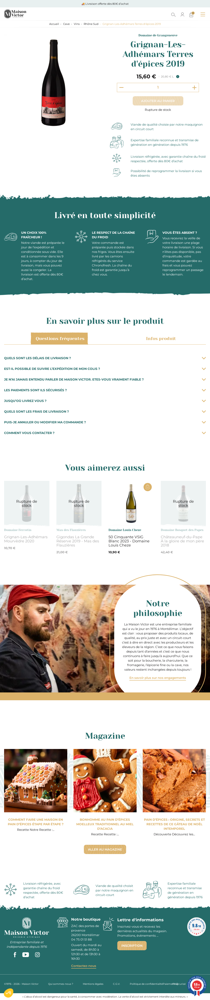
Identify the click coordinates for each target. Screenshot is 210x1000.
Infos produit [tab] (160, 338)
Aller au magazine (105, 849)
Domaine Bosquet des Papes (182, 530)
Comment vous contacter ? (105, 433)
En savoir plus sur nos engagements (157, 677)
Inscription (132, 946)
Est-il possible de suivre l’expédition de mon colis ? (105, 369)
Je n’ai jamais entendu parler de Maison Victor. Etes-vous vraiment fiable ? (105, 379)
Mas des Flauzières (71, 530)
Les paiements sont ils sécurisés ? (105, 390)
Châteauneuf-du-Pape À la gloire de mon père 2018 (182, 541)
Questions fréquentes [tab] (59, 338)
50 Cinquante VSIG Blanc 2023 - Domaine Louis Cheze (129, 541)
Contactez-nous (83, 966)
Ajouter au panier (158, 101)
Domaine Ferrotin (17, 530)
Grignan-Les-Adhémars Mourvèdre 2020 (26, 539)
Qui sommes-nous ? (60, 983)
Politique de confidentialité (146, 983)
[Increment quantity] (194, 87)
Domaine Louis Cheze (124, 530)
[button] (9, 993)
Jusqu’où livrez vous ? (105, 401)
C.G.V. (116, 983)
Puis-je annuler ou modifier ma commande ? (105, 422)
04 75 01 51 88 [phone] (81, 939)
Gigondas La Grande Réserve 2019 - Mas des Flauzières (77, 541)
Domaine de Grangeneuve (157, 35)
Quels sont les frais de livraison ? (105, 411)
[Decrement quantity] (121, 87)
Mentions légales (93, 983)
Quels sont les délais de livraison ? (105, 358)
